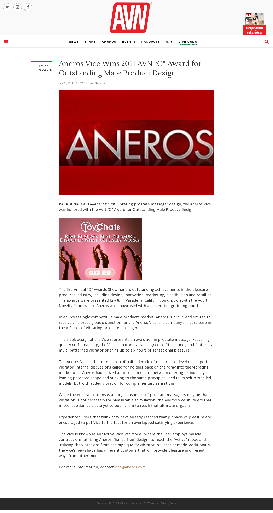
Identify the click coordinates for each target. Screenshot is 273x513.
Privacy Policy (168, 503)
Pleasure (45, 70)
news (74, 41)
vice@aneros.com (130, 466)
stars (90, 41)
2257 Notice (151, 503)
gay (169, 41)
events (128, 41)
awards (109, 41)
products (150, 41)
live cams (188, 44)
